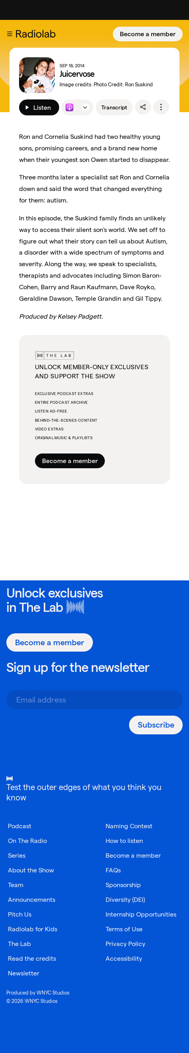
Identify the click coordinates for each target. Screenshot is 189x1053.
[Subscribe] (156, 725)
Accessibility (124, 958)
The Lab (41, 607)
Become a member (148, 34)
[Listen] (39, 107)
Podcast (19, 826)
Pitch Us (19, 914)
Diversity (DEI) (125, 899)
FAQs (113, 870)
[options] (161, 107)
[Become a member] (148, 34)
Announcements (31, 899)
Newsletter (23, 973)
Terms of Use (124, 929)
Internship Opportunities (141, 914)
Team (15, 885)
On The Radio (27, 840)
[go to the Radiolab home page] (37, 34)
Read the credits (32, 958)
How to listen (124, 840)
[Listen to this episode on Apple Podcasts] (69, 107)
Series (16, 855)
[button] (9, 33)
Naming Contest (129, 826)
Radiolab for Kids (32, 929)
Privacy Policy (125, 943)
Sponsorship (123, 885)
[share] (143, 107)
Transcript (114, 107)
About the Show (31, 870)
